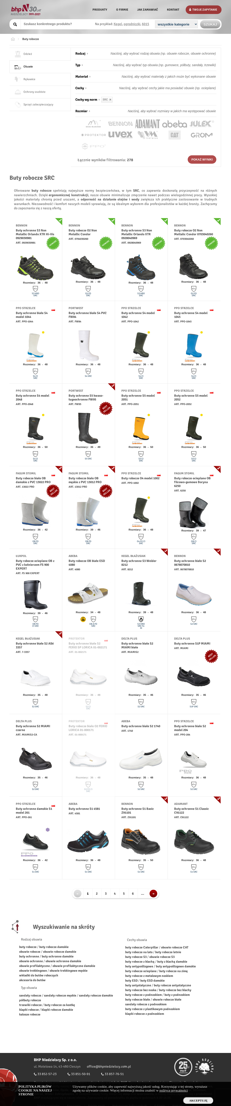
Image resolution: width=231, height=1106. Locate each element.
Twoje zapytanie (204, 10)
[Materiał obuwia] (160, 76)
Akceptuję (198, 1100)
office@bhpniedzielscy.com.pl (109, 1066)
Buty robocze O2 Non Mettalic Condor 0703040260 (193, 232)
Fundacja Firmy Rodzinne (204, 1067)
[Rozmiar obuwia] (160, 111)
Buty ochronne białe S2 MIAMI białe (137, 645)
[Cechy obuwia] (160, 88)
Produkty (99, 10)
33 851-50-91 (80, 1074)
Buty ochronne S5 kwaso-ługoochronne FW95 (86, 397)
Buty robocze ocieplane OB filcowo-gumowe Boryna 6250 (192, 482)
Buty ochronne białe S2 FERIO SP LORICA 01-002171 (88, 645)
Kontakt (173, 10)
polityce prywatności (173, 1090)
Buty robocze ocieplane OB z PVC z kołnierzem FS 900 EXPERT (35, 564)
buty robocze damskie (54, 947)
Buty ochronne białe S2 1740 (140, 726)
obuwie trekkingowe (33, 971)
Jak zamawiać (147, 10)
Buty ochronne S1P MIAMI (192, 643)
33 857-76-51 (114, 1074)
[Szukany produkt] (57, 24)
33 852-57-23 (47, 1074)
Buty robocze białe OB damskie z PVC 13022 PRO (33, 480)
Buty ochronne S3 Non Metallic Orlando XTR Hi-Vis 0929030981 (35, 234)
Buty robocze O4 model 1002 (140, 478)
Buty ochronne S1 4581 (84, 809)
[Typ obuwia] (160, 65)
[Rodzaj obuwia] (160, 53)
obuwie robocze (29, 952)
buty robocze (28, 947)
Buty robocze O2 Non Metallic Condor (83, 232)
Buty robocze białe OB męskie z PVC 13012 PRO (85, 480)
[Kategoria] (176, 24)
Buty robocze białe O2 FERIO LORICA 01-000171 (88, 728)
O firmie (122, 10)
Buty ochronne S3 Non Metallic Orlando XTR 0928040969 (136, 234)
